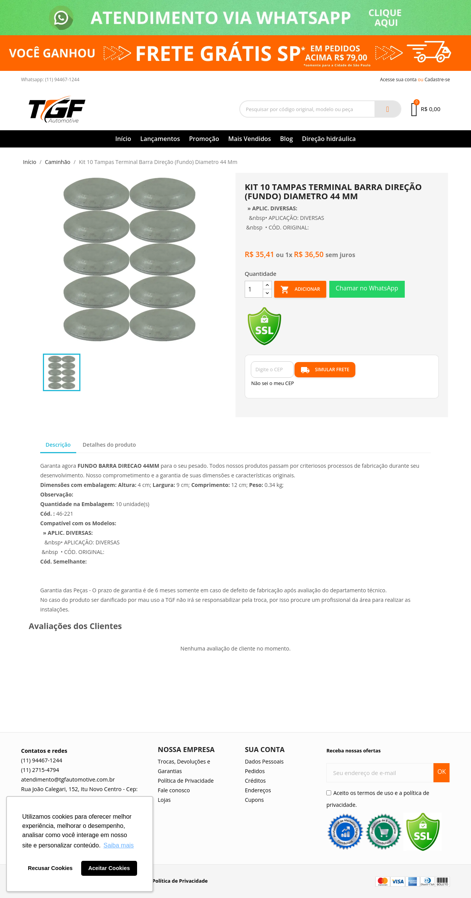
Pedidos (255, 771)
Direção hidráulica (329, 138)
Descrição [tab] (58, 444)
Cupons (254, 799)
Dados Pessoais (264, 761)
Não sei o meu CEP (272, 383)
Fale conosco (174, 790)
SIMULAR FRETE (325, 370)
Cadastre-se (437, 79)
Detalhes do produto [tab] (109, 444)
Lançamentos (160, 138)
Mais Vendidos (249, 138)
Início (123, 138)
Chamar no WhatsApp (367, 288)
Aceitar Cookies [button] (109, 868)
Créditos (255, 780)
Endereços (258, 790)
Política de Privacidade (186, 780)
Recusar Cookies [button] (50, 868)
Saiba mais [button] (118, 845)
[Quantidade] (254, 289)
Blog (286, 138)
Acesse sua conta (398, 79)
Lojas (164, 799)
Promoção (204, 138)
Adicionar (300, 289)
